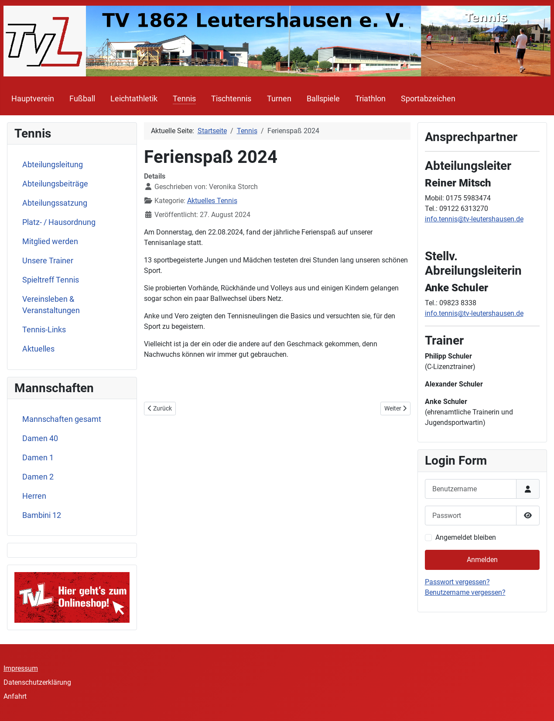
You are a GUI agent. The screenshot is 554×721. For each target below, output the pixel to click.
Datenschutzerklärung (37, 682)
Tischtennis (231, 98)
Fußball (82, 98)
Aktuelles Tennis (212, 201)
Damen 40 (40, 438)
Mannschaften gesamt (61, 419)
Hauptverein (32, 98)
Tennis (184, 98)
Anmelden (482, 559)
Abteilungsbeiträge (55, 183)
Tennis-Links (44, 329)
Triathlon (370, 98)
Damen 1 (38, 457)
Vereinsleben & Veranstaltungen (51, 305)
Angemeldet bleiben (465, 537)
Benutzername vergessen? (465, 592)
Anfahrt (15, 696)
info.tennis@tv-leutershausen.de (474, 219)
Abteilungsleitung (52, 164)
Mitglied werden (50, 241)
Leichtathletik (133, 98)
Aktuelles (38, 349)
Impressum (20, 668)
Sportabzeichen (428, 98)
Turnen (279, 98)
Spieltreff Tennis (50, 280)
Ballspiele (323, 98)
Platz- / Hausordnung (59, 222)
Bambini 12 (41, 515)
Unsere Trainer (47, 260)
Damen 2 (38, 477)
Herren (34, 496)
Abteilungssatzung (54, 203)
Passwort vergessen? (457, 582)
